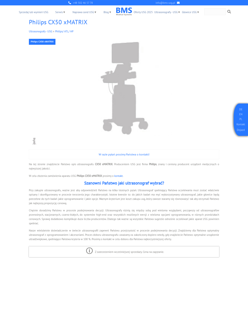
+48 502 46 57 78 (83, 2)
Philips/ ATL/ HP (64, 31)
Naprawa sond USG (83, 12)
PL (240, 118)
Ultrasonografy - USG (166, 12)
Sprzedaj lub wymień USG (33, 12)
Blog (106, 12)
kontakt (118, 175)
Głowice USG (189, 12)
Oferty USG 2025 (143, 12)
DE (240, 109)
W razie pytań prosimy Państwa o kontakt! (124, 154)
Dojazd (241, 129)
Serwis (59, 12)
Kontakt (241, 123)
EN (240, 114)
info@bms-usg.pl (165, 2)
